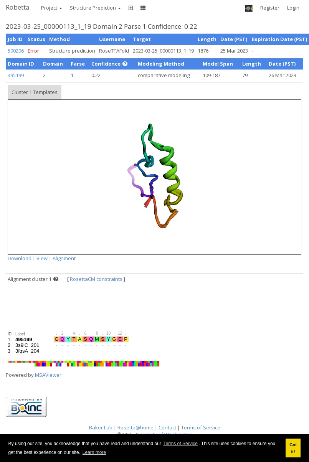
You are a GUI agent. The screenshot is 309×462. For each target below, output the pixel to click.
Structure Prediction (95, 7)
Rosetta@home (135, 427)
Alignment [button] (64, 258)
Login (293, 7)
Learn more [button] (94, 452)
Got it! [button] (293, 448)
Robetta (18, 7)
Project (51, 7)
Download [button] (19, 258)
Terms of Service (181, 443)
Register (269, 7)
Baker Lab (100, 427)
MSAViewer (48, 374)
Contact (167, 427)
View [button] (42, 258)
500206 (16, 50)
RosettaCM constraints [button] (96, 279)
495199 (16, 75)
